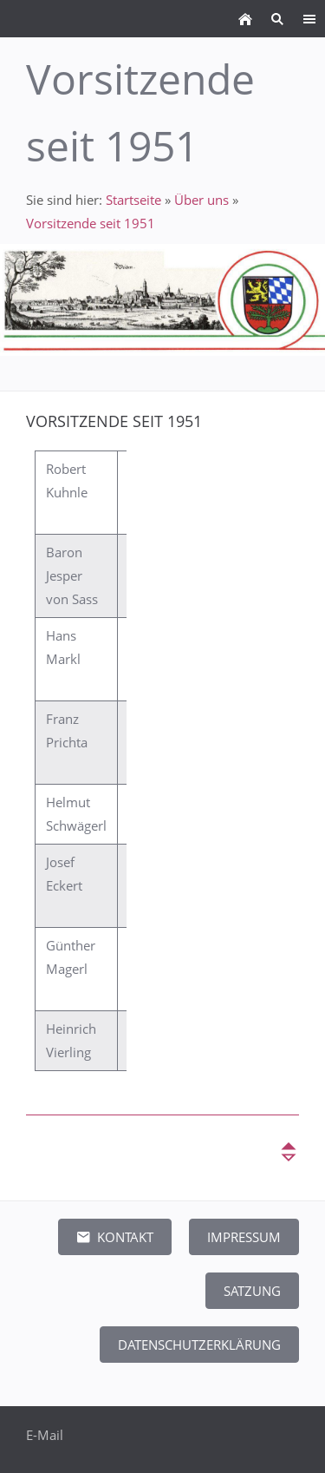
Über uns (201, 199)
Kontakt (114, 1237)
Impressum (244, 1237)
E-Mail (44, 1434)
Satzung (252, 1290)
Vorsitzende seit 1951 (90, 223)
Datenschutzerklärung (199, 1344)
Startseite (133, 199)
